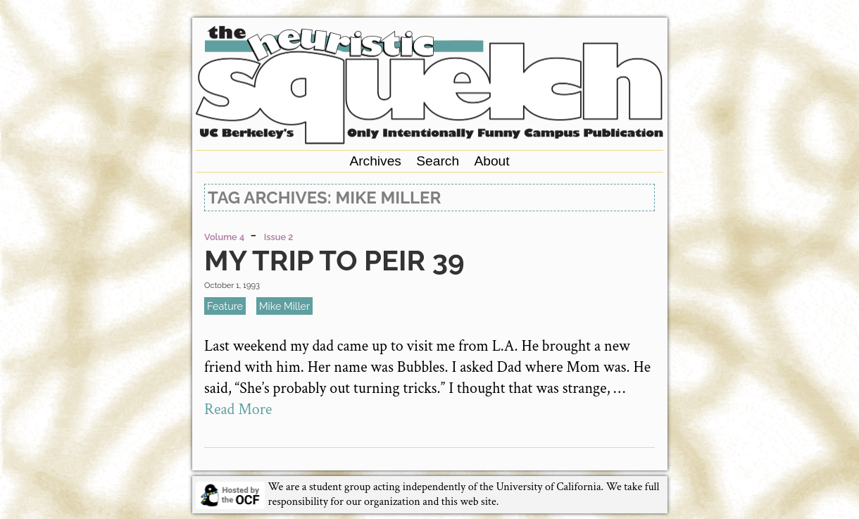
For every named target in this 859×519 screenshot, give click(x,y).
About (491, 161)
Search (437, 161)
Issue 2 (279, 237)
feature (225, 306)
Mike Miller (284, 306)
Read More (238, 409)
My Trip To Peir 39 (334, 260)
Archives (375, 161)
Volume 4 (224, 237)
